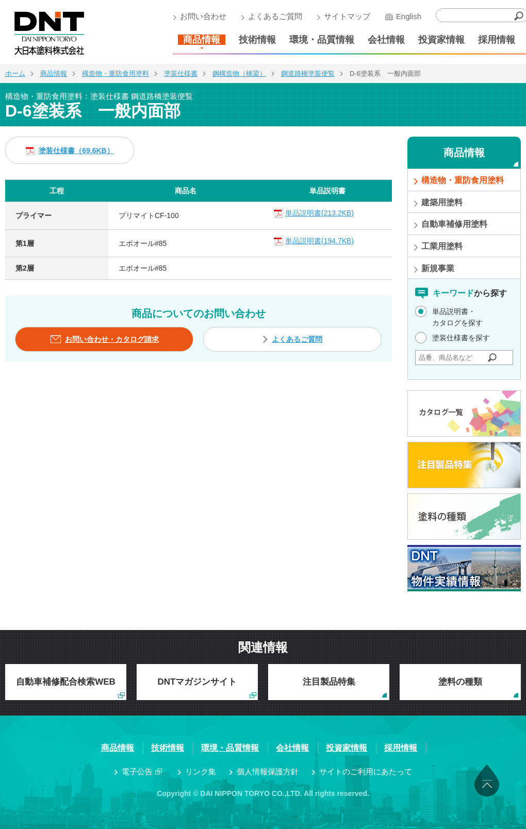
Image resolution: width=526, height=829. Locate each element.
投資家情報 (441, 40)
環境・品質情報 (321, 40)
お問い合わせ (203, 16)
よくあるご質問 (275, 16)
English (408, 16)
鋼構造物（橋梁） (239, 73)
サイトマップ (347, 16)
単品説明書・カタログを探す (457, 317)
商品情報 (201, 40)
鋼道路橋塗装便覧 (308, 73)
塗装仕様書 (181, 73)
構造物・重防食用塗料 (115, 73)
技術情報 (257, 40)
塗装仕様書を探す (461, 338)
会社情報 (386, 40)
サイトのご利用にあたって (365, 771)
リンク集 (200, 771)
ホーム (15, 73)
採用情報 (496, 40)
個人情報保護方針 (268, 771)
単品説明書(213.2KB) (319, 213)
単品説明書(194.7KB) (319, 241)
